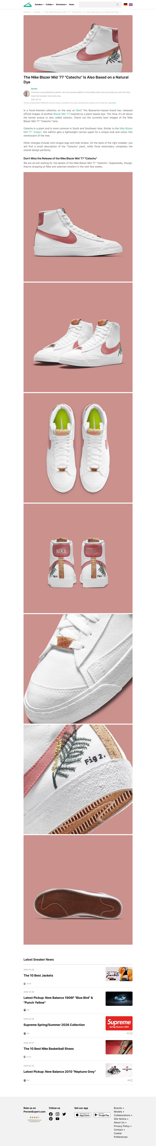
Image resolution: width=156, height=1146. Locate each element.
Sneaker (38, 4)
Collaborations (122, 1115)
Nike (78, 110)
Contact (118, 1129)
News (71, 4)
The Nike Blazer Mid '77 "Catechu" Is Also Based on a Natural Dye (81, 12)
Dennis (34, 89)
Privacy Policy (122, 1126)
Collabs (49, 4)
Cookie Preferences (121, 1135)
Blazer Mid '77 (62, 114)
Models (118, 1111)
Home (27, 12)
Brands (118, 1108)
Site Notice (120, 1118)
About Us (119, 1122)
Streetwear (61, 4)
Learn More (112, 103)
